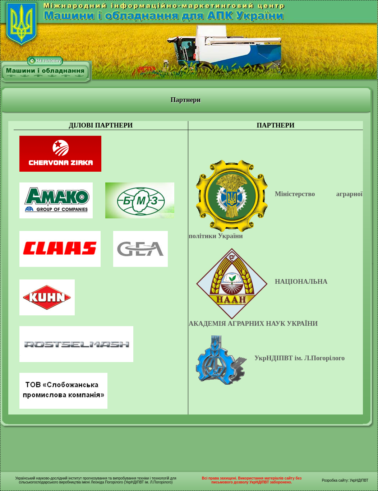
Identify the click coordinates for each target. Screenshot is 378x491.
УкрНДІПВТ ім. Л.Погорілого (299, 358)
